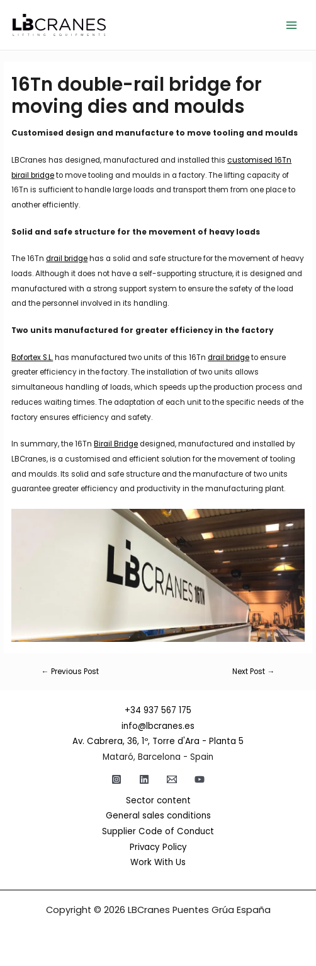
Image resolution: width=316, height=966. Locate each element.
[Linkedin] (144, 779)
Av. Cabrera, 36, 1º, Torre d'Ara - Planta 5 (158, 741)
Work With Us (158, 862)
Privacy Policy (158, 847)
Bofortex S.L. (32, 357)
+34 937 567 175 (158, 710)
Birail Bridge (116, 444)
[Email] (172, 779)
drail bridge (66, 258)
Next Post (253, 672)
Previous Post (70, 672)
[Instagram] (116, 779)
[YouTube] (200, 779)
